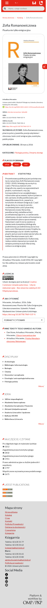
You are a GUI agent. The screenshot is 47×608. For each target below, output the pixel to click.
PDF (26, 164)
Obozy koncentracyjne (26, 335)
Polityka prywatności (14, 563)
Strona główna (11, 512)
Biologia (8, 368)
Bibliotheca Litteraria (14, 419)
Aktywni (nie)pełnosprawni (16, 409)
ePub (7, 164)
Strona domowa (8, 18)
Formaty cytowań (14, 320)
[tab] (9, 173)
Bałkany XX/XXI (11, 416)
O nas (7, 518)
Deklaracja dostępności (15, 527)
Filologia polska (21, 152)
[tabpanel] (23, 213)
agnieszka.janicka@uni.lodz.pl (18, 560)
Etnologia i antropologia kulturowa (19, 378)
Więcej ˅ (41, 386)
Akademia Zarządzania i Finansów (19, 406)
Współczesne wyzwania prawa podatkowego (22, 471)
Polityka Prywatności (14, 524)
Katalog (20, 18)
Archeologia (10, 362)
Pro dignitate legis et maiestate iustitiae (19, 443)
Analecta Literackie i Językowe (17, 412)
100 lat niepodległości (14, 399)
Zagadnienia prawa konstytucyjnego (18, 450)
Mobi (17, 164)
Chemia (8, 372)
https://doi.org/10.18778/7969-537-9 (18, 126)
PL (16, 3)
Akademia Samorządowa (15, 402)
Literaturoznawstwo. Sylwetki (17, 112)
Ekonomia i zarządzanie (14, 375)
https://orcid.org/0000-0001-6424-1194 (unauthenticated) (24, 107)
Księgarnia (9, 533)
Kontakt (8, 521)
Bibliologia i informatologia (16, 365)
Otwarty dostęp (36, 152)
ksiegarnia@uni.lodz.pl (14, 548)
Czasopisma (10, 530)
